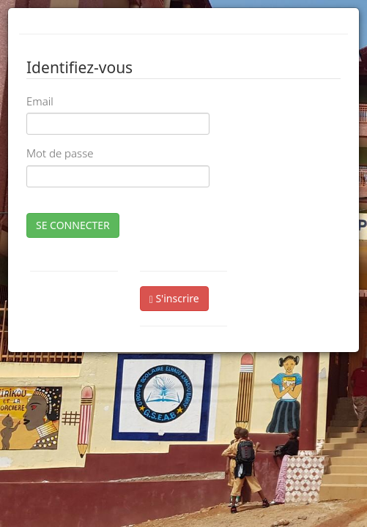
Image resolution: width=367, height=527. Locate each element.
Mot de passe (59, 153)
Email (39, 101)
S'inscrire (174, 298)
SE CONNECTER (73, 225)
